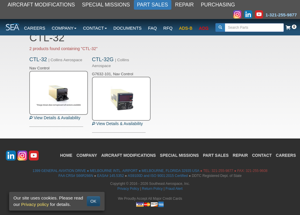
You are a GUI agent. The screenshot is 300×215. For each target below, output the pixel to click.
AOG (204, 27)
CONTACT (262, 155)
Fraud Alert (174, 189)
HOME (66, 155)
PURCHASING (218, 5)
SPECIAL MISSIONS (106, 5)
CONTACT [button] (95, 27)
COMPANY (86, 155)
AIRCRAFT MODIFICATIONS (41, 5)
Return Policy (152, 189)
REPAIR (184, 5)
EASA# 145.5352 (110, 176)
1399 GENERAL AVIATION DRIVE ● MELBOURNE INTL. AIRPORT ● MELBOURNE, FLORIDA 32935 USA (116, 171)
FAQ (152, 27)
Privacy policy (35, 204)
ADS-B (185, 27)
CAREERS (34, 27)
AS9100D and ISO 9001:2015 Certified (158, 176)
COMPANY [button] (64, 27)
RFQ (168, 27)
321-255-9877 (222, 171)
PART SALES (152, 5)
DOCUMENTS (127, 27)
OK (93, 201)
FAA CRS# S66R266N (75, 176)
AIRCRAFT (128, 155)
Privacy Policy (128, 189)
